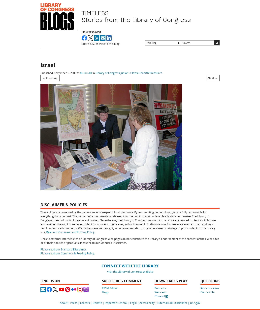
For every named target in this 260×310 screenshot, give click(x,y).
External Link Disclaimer (172, 303)
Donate (97, 303)
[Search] (197, 42)
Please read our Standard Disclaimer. (63, 249)
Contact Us (207, 292)
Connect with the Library (130, 266)
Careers (85, 303)
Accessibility (147, 303)
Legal (133, 303)
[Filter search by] (163, 42)
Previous (50, 78)
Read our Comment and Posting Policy (70, 232)
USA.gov (195, 303)
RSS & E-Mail (109, 288)
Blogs (105, 292)
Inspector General (116, 303)
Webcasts (161, 292)
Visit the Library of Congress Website (130, 272)
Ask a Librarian (209, 288)
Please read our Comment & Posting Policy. (67, 253)
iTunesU (161, 296)
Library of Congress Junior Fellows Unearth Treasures (129, 73)
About (63, 303)
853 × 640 (86, 73)
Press (73, 303)
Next (212, 78)
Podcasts (160, 288)
